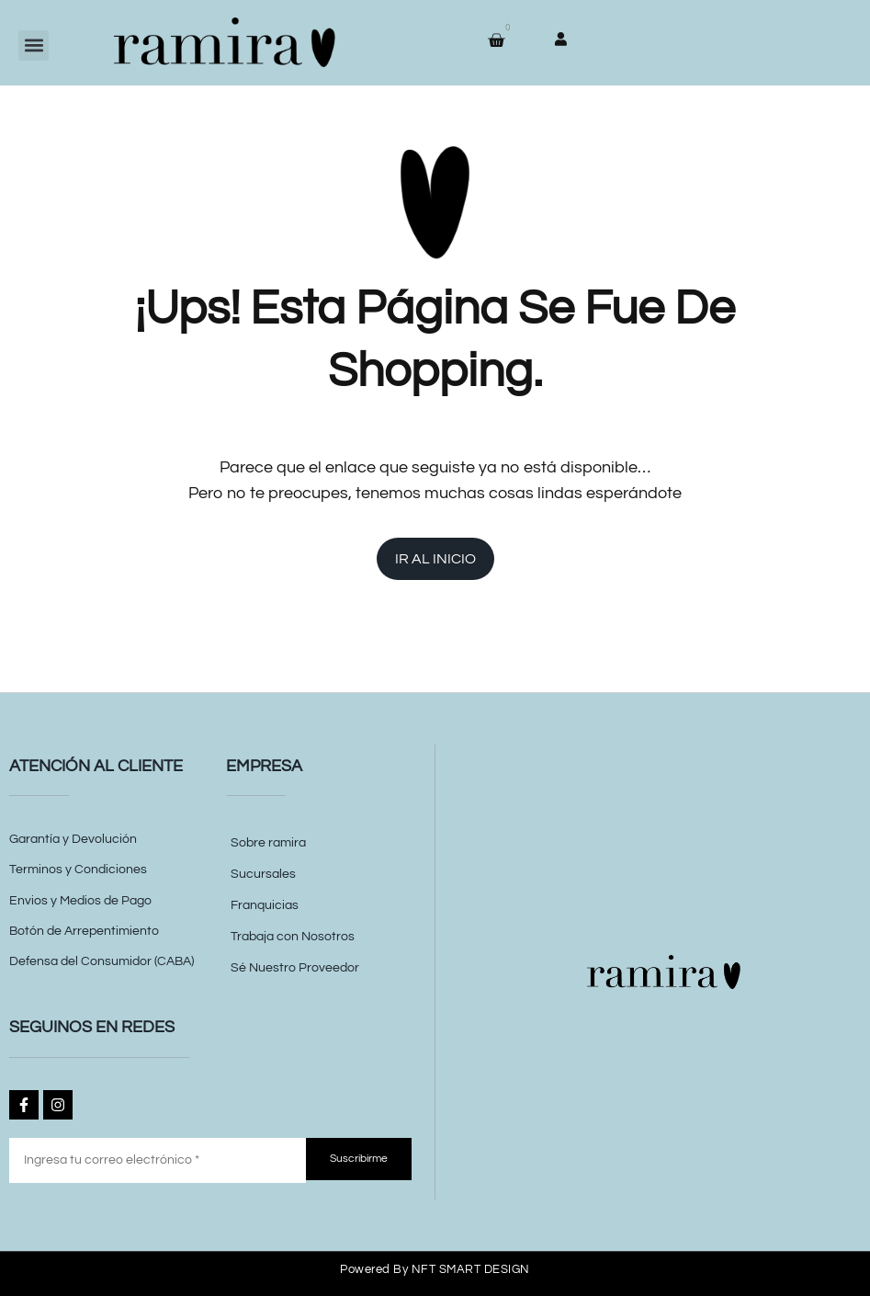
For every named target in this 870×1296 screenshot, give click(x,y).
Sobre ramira (268, 842)
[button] (33, 45)
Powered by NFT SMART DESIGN (435, 1269)
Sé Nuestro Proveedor (295, 967)
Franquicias (265, 905)
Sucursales (263, 874)
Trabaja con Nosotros (293, 936)
